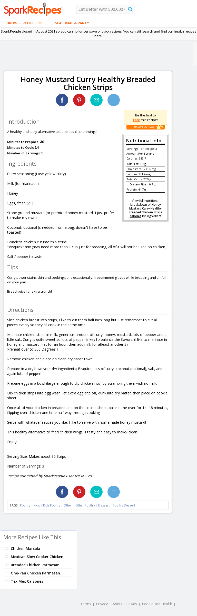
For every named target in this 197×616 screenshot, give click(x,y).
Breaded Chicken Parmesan (35, 564)
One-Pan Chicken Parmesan (35, 573)
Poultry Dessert (124, 505)
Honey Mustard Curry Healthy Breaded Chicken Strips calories (145, 210)
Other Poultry (85, 505)
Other (68, 505)
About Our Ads (125, 603)
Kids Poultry (51, 505)
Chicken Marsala (25, 548)
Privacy (102, 603)
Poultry (25, 505)
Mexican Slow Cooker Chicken (37, 556)
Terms (85, 603)
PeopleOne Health (157, 603)
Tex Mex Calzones (27, 581)
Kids (37, 505)
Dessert (104, 505)
